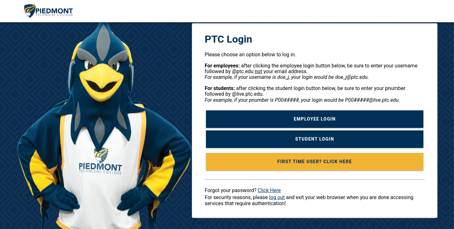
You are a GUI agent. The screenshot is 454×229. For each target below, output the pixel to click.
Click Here (269, 190)
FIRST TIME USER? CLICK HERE (314, 161)
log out (277, 197)
